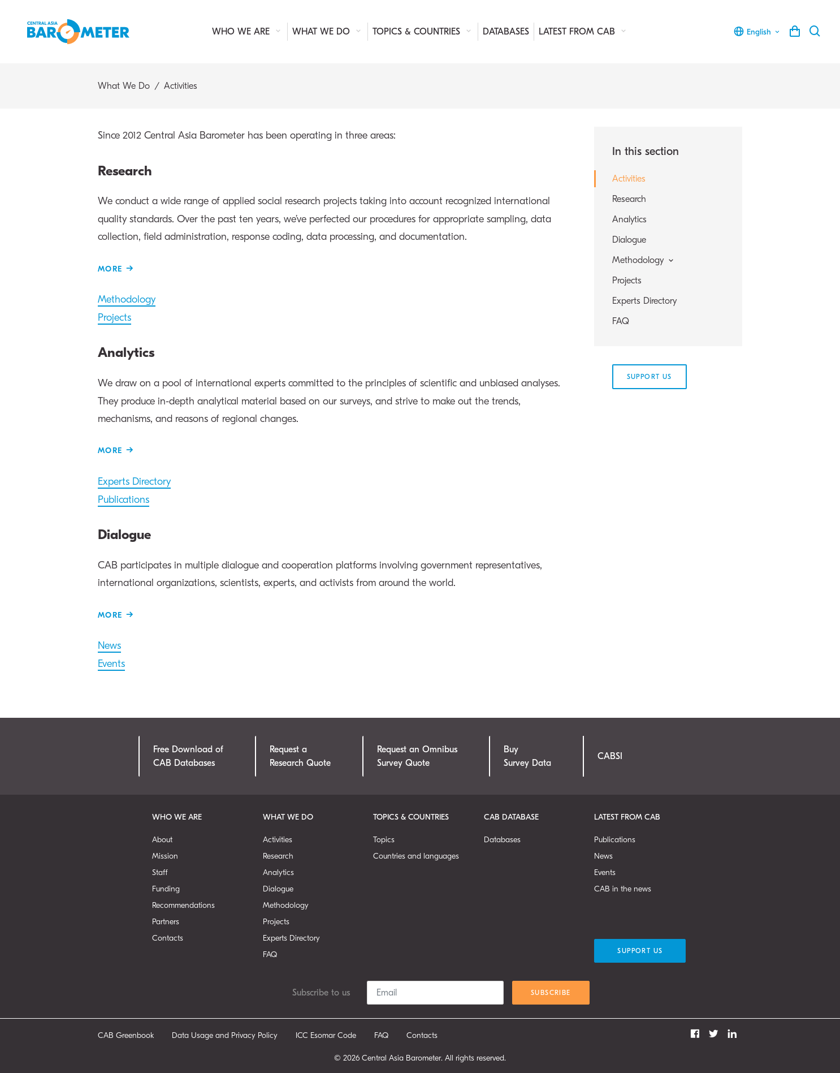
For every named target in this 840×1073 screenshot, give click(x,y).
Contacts (167, 938)
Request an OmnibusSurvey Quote (417, 756)
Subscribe (551, 993)
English (757, 31)
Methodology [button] (644, 260)
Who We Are (247, 31)
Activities (629, 179)
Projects (114, 318)
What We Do (327, 31)
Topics (384, 839)
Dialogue (629, 240)
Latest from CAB (583, 31)
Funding (166, 889)
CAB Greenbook (126, 1035)
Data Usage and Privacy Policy (225, 1035)
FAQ (620, 321)
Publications (123, 500)
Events (111, 664)
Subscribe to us (321, 993)
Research (629, 199)
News (109, 646)
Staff (160, 872)
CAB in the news (622, 889)
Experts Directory (134, 482)
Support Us (649, 377)
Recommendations (183, 905)
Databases (506, 32)
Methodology (126, 299)
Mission (165, 856)
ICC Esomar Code (326, 1035)
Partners (165, 922)
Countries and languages (416, 856)
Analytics (629, 219)
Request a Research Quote (300, 756)
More (110, 269)
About (162, 839)
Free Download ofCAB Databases (188, 756)
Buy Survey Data (527, 756)
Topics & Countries (423, 31)
